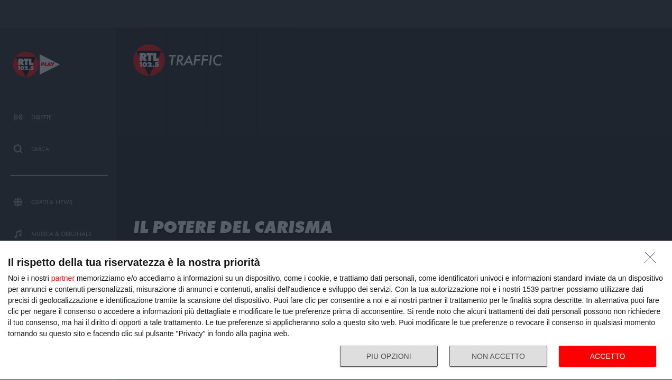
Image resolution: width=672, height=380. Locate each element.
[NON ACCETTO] (653, 260)
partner (63, 278)
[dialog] (336, 310)
